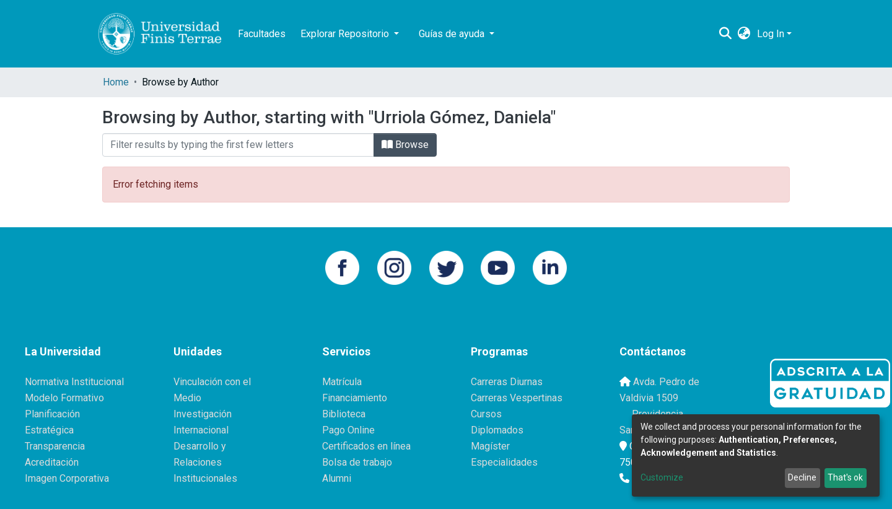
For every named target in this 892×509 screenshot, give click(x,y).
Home (116, 82)
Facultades (262, 34)
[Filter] (238, 145)
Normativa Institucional (74, 382)
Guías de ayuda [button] (453, 34)
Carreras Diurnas (507, 382)
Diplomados (497, 430)
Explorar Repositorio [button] (345, 34)
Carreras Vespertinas (516, 398)
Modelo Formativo (64, 398)
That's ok (845, 477)
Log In (770, 34)
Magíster (490, 446)
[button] (744, 34)
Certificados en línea (366, 446)
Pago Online (348, 430)
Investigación (202, 414)
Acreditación (52, 462)
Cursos (486, 414)
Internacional (201, 430)
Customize (662, 477)
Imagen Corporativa (67, 478)
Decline (802, 477)
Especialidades (504, 462)
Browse (405, 144)
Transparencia (55, 446)
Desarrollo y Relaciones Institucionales (205, 462)
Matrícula (342, 382)
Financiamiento (354, 398)
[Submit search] (725, 34)
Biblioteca (343, 414)
